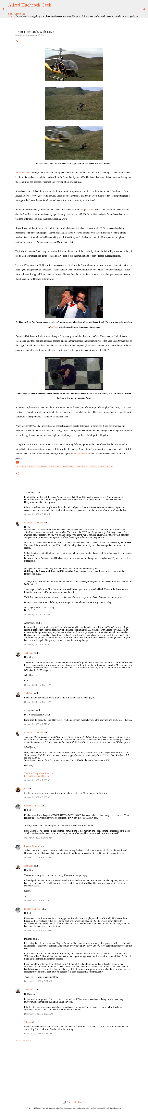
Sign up (11, 16)
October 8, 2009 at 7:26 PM (37, 780)
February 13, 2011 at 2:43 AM (38, 1033)
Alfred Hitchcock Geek (29, 5)
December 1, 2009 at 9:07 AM (38, 981)
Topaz (93, 467)
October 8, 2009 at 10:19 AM (37, 644)
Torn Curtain (105, 467)
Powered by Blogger (74, 1102)
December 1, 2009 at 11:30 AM (38, 1014)
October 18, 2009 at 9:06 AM (37, 900)
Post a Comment (23, 1040)
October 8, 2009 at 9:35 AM (37, 614)
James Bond (68, 467)
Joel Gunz (82, 467)
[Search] (143, 8)
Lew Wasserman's (80, 453)
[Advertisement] (74, 1071)
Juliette (27, 1022)
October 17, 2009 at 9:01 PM (37, 857)
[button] (17, 41)
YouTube (54, 327)
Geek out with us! (16, 14)
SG (25, 788)
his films (89, 209)
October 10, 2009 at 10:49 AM (38, 837)
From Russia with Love (49, 467)
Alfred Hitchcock (23, 172)
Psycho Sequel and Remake (37, 776)
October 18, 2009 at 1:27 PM (37, 930)
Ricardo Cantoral (32, 805)
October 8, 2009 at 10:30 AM (37, 685)
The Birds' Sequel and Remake (38, 773)
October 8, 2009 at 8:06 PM (37, 797)
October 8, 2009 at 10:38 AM (37, 702)
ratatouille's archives (33, 522)
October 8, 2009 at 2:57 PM (37, 724)
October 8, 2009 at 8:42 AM (37, 514)
